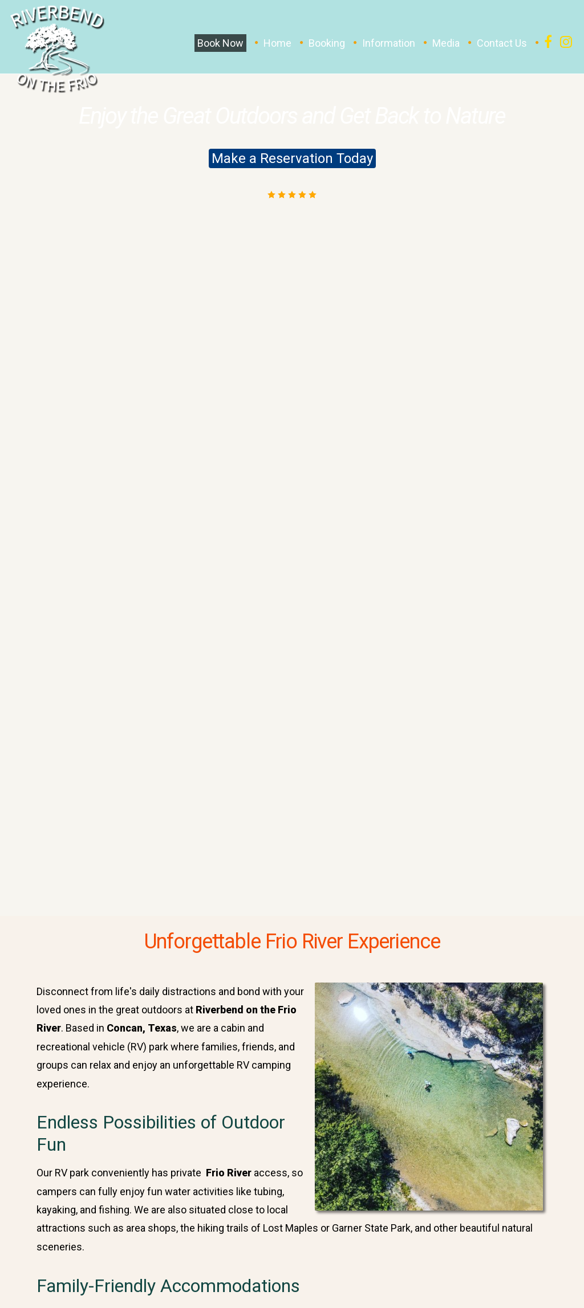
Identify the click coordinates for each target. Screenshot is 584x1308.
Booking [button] (327, 43)
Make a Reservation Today (292, 158)
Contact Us (502, 43)
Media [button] (446, 43)
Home (277, 43)
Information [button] (388, 43)
